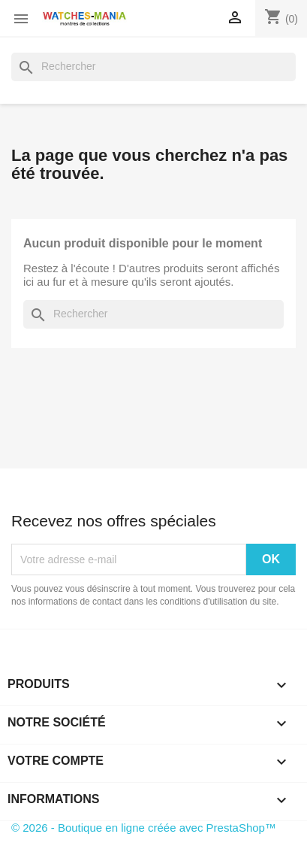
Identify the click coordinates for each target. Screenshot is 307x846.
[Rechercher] (153, 67)
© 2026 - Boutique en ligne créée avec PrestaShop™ (143, 827)
